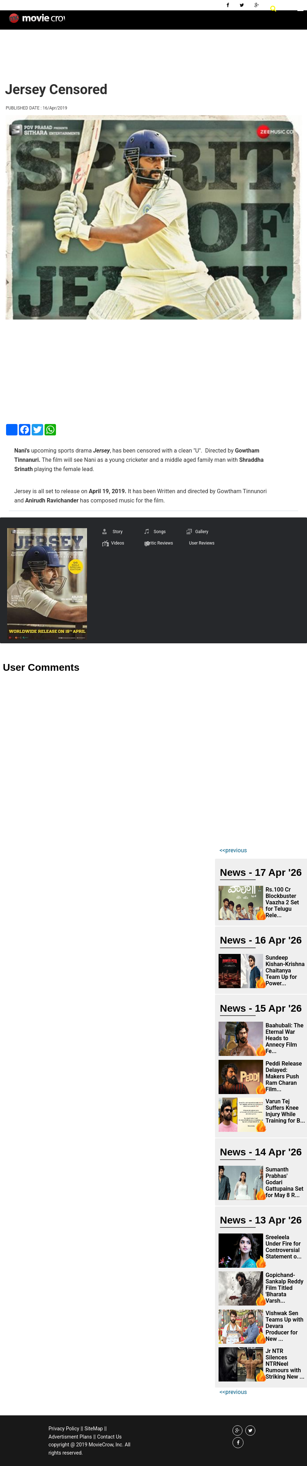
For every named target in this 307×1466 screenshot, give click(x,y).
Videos (117, 543)
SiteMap (94, 1428)
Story (118, 531)
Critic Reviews (159, 543)
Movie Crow (37, 21)
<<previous (233, 850)
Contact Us (109, 1437)
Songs (160, 531)
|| (82, 1428)
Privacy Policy (63, 1428)
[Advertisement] (133, 50)
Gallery (201, 531)
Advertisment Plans (70, 1437)
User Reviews (201, 543)
